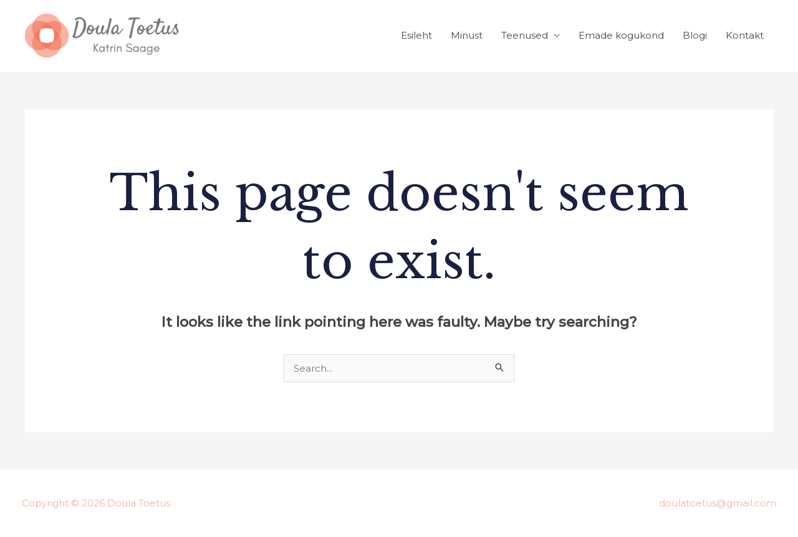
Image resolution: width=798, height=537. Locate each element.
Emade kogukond (621, 35)
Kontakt (745, 35)
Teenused (524, 35)
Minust (467, 35)
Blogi (695, 35)
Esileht (416, 35)
